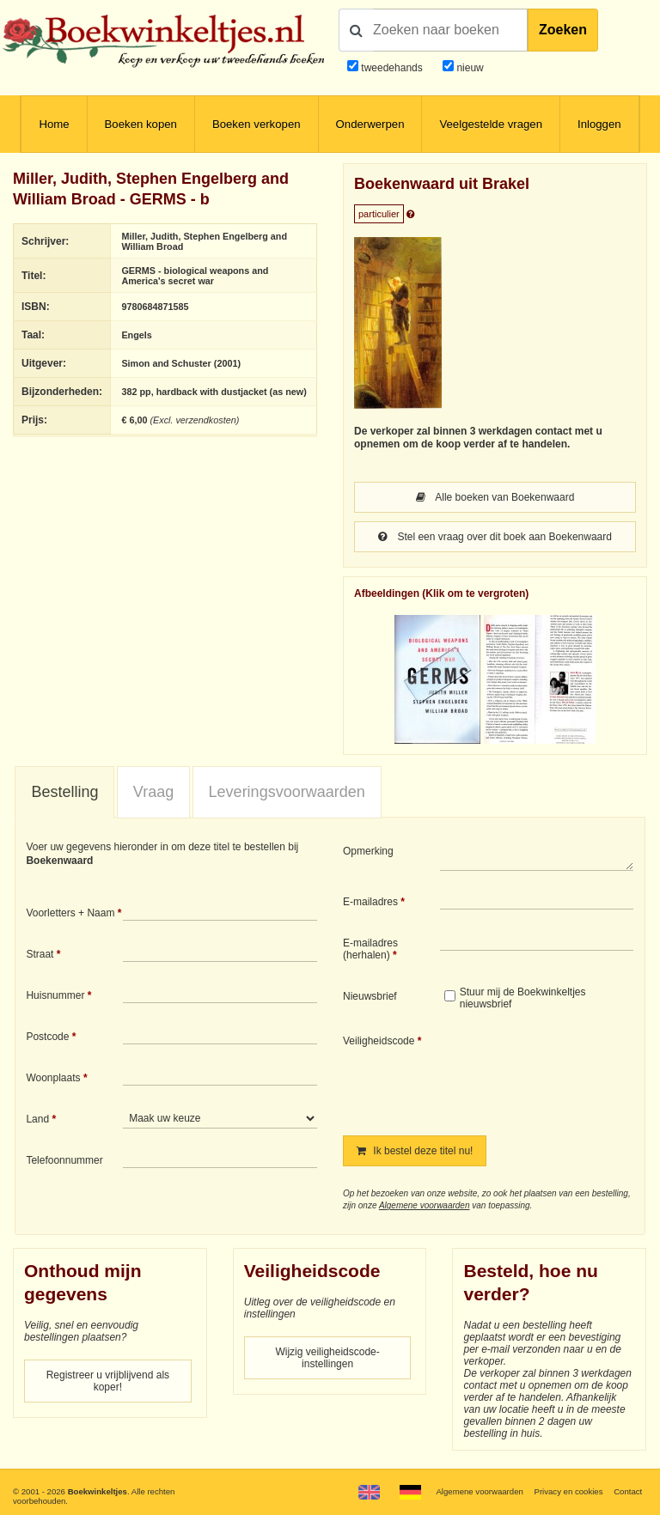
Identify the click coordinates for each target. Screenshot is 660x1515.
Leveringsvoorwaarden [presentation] (287, 791)
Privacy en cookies (568, 1491)
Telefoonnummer (64, 1160)
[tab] (64, 792)
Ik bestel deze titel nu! (415, 1151)
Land (37, 1119)
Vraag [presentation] (153, 791)
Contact (628, 1491)
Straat (39, 954)
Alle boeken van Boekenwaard (495, 497)
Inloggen (599, 124)
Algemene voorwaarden (424, 1205)
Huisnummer (55, 995)
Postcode (47, 1037)
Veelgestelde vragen (490, 124)
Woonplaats (53, 1078)
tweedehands (391, 68)
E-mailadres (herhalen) (370, 949)
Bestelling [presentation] (64, 791)
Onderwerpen (370, 124)
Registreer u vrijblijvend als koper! (107, 1381)
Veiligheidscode (378, 1041)
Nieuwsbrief (370, 996)
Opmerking (368, 851)
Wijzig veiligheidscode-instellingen (327, 1358)
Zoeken (563, 29)
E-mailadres (370, 902)
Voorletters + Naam (70, 913)
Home (54, 124)
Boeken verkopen (256, 124)
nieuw (469, 68)
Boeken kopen (141, 124)
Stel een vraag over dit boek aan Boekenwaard (495, 537)
